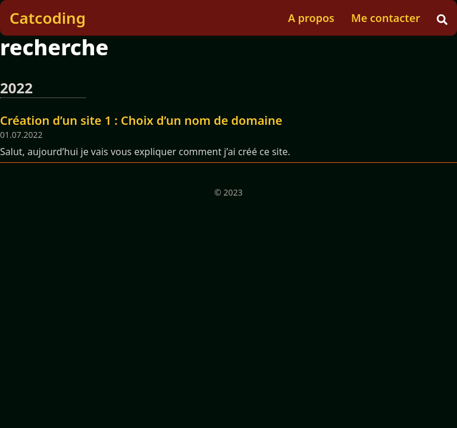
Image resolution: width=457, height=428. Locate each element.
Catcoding (48, 18)
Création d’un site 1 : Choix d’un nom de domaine (141, 120)
